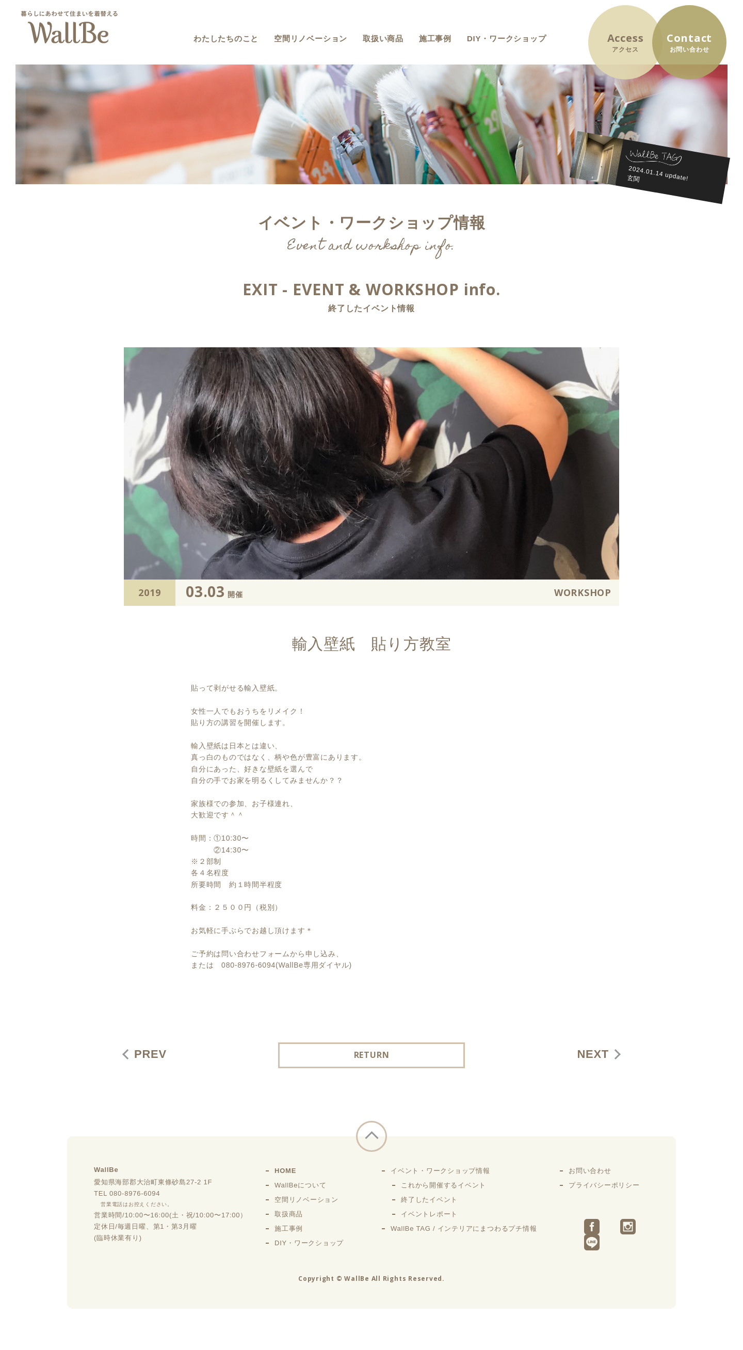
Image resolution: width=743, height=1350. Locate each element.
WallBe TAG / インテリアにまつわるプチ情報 (464, 1228)
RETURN (372, 1055)
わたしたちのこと (226, 38)
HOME (285, 1171)
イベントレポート (429, 1214)
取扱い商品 (383, 38)
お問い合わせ (590, 1171)
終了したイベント (429, 1199)
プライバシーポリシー (604, 1185)
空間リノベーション (310, 38)
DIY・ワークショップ (506, 38)
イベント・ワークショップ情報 (440, 1171)
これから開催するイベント (443, 1185)
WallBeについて (300, 1185)
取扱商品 (288, 1214)
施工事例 (435, 38)
